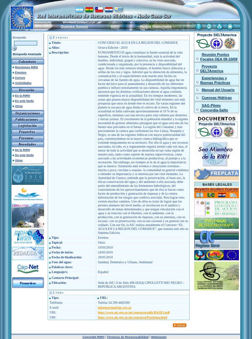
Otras (19, 106)
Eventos (20, 72)
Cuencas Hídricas (217, 98)
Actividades (23, 83)
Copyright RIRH (93, 337)
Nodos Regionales (156, 26)
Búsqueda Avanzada (27, 54)
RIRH (115, 26)
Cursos (20, 77)
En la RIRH (22, 95)
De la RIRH (22, 150)
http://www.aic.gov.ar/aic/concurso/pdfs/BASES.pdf (134, 312)
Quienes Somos (74, 26)
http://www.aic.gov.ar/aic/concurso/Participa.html (132, 317)
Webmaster (158, 337)
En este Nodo (24, 101)
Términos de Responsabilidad (128, 337)
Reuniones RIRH (26, 67)
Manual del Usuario (218, 90)
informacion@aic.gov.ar (115, 307)
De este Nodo (24, 155)
